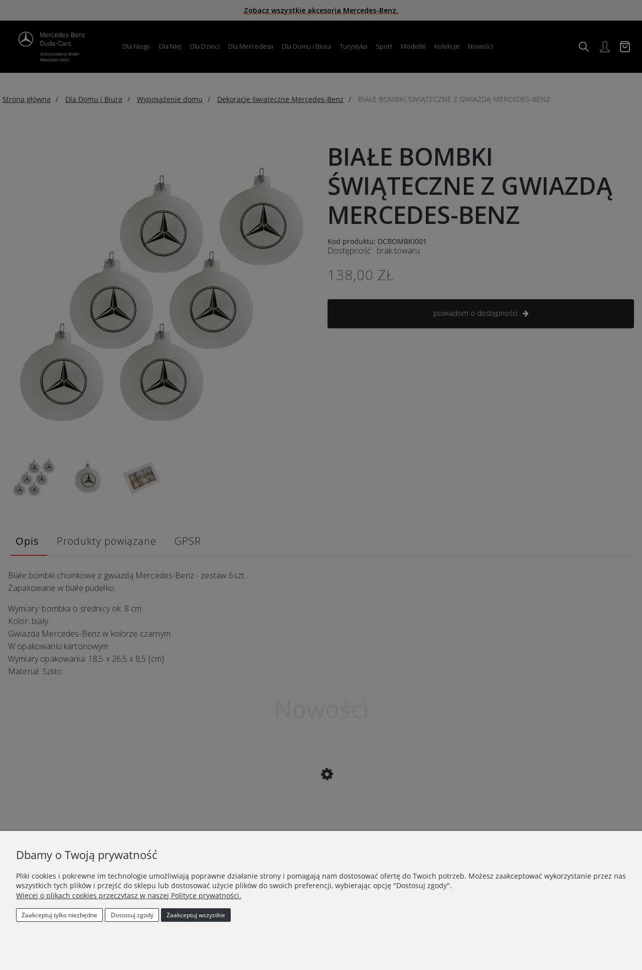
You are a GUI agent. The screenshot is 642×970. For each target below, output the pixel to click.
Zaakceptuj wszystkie (196, 915)
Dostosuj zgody (132, 915)
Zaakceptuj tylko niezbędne (59, 915)
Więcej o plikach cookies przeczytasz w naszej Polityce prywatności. (128, 895)
